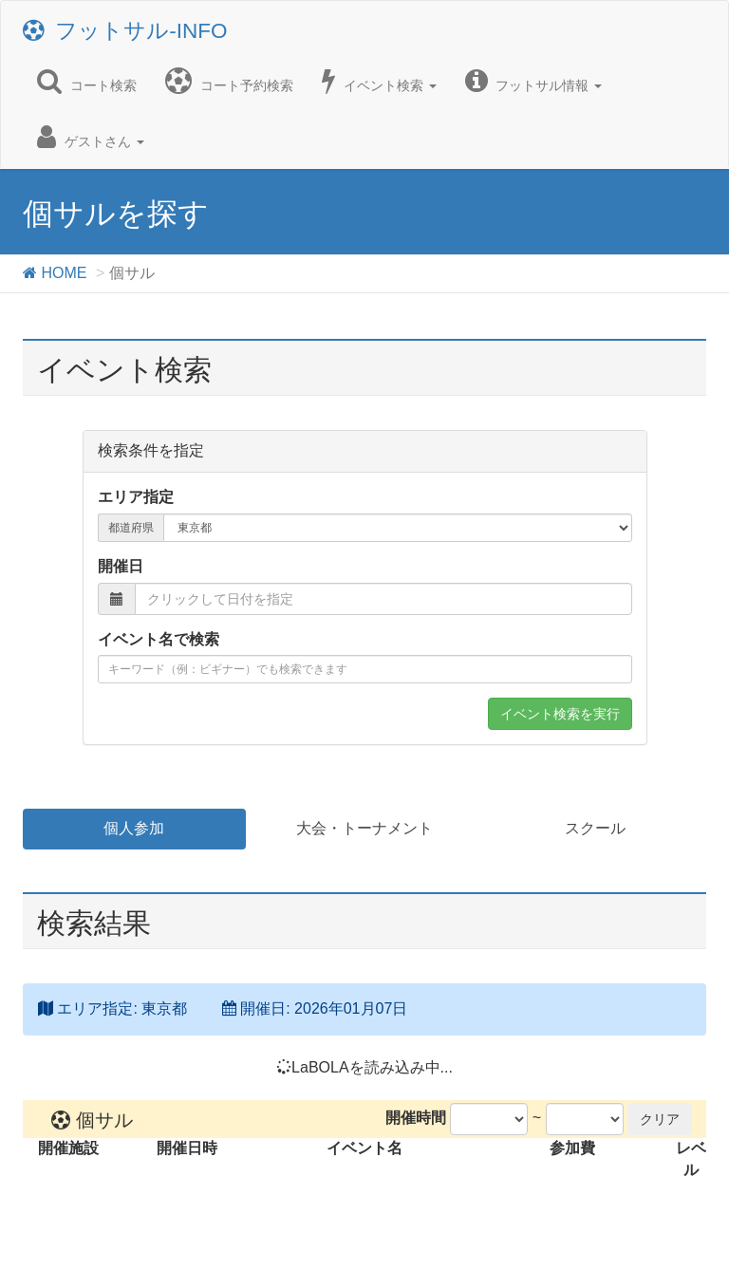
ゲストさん (90, 136)
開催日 (120, 566)
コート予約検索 (229, 80)
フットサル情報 (534, 80)
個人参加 (133, 828)
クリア (660, 1119)
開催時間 (415, 1118)
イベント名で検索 (158, 639)
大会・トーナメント (364, 828)
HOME (54, 273)
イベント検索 (379, 80)
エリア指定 (136, 497)
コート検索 (87, 80)
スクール (595, 828)
